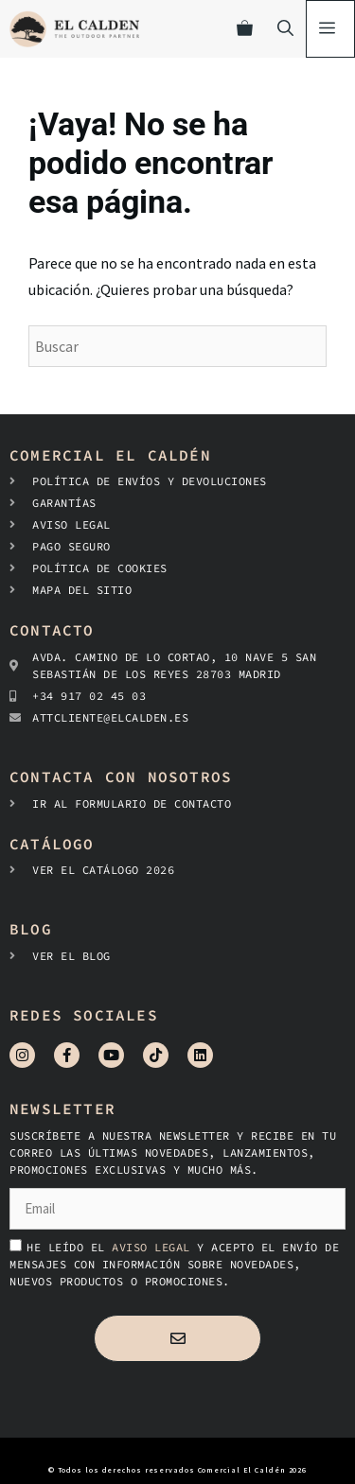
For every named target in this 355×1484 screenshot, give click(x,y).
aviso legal (154, 1247)
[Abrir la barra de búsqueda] (285, 29)
